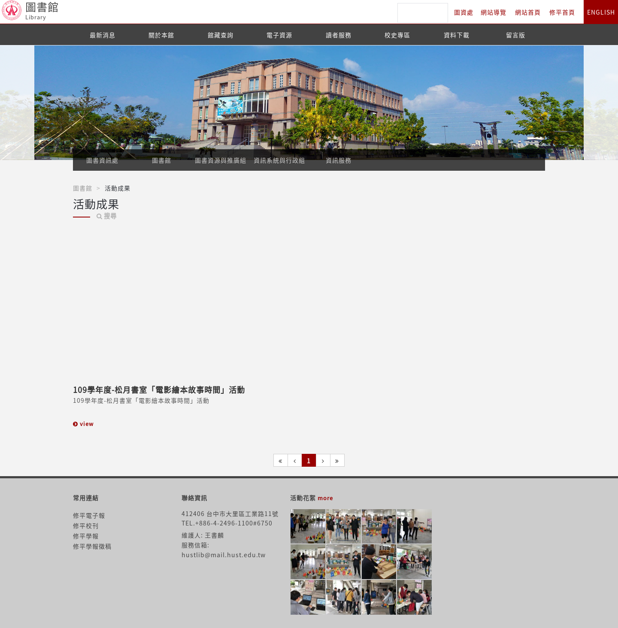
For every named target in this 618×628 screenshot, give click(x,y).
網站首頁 (528, 12)
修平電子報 (89, 515)
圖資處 (463, 12)
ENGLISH (601, 12)
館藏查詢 (220, 34)
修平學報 (86, 535)
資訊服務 (338, 160)
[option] (309, 102)
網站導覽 (493, 12)
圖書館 (161, 160)
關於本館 (161, 34)
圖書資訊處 (102, 160)
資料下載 (457, 34)
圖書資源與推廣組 (220, 160)
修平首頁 (562, 12)
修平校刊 (86, 525)
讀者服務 (338, 34)
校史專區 (397, 34)
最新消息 (102, 34)
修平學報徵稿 (92, 546)
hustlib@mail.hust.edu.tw (224, 554)
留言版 (515, 34)
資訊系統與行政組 (279, 160)
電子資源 (279, 34)
